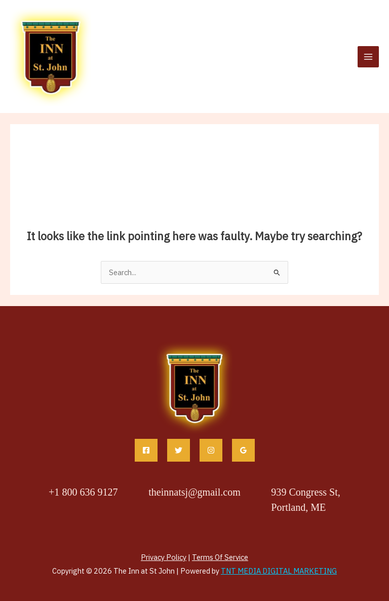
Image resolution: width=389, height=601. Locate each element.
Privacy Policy (163, 557)
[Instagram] (211, 450)
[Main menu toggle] (368, 56)
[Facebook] (146, 450)
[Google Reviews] (243, 450)
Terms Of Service (220, 557)
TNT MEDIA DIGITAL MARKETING (279, 571)
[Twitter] (178, 450)
